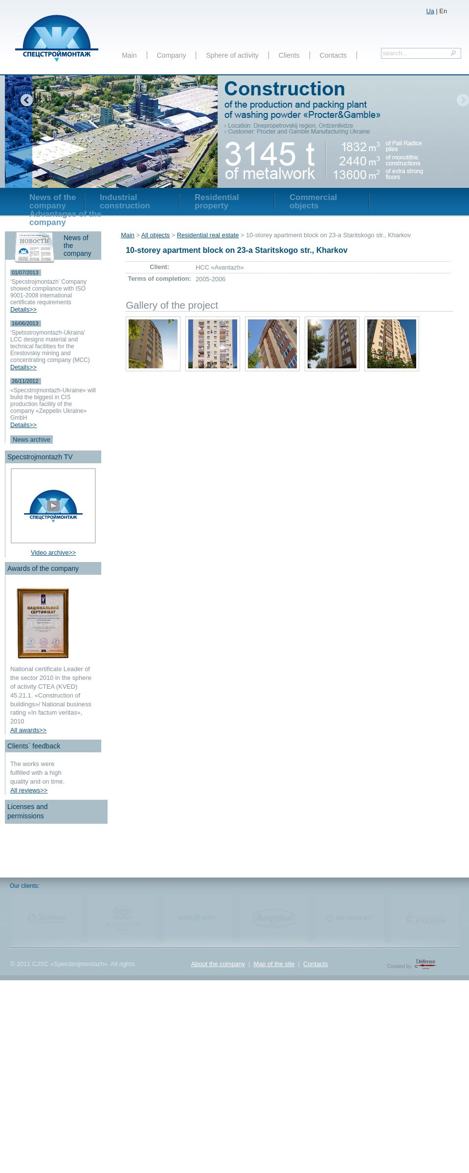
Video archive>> (53, 552)
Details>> (23, 309)
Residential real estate (208, 235)
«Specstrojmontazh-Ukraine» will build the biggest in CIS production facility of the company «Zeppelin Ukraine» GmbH (53, 404)
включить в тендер (252, 9)
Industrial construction (125, 201)
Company (171, 55)
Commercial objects (313, 201)
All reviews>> (28, 790)
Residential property (217, 201)
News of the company (52, 201)
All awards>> (28, 730)
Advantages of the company (65, 218)
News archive (31, 439)
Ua (430, 11)
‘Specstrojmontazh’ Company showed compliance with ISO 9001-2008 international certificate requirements (48, 292)
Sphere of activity (232, 55)
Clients (289, 55)
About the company (218, 964)
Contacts (333, 55)
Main (129, 55)
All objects (155, 235)
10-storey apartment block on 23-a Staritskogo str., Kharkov (236, 250)
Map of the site (273, 964)
